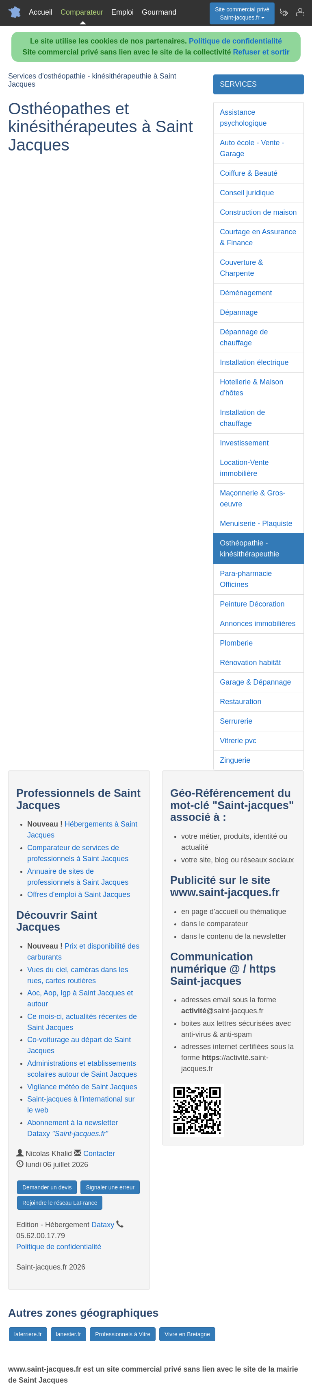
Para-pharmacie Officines (246, 579)
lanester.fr (68, 1334)
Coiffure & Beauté (248, 173)
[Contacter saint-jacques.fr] (300, 12)
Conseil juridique (247, 193)
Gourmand (159, 12)
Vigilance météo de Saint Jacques (82, 1087)
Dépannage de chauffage (244, 337)
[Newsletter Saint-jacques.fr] (283, 12)
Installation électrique (254, 362)
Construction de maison (258, 212)
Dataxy (102, 1225)
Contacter (99, 1154)
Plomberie (236, 643)
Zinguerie (235, 760)
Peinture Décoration (252, 604)
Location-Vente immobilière (244, 468)
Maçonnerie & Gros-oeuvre (252, 498)
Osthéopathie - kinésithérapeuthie (249, 548)
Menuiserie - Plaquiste (256, 523)
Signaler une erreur (110, 1187)
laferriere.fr (28, 1334)
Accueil (40, 12)
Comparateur (82, 12)
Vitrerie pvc (238, 741)
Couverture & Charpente (241, 267)
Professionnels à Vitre (122, 1334)
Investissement (244, 443)
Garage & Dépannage (255, 682)
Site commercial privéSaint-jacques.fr (242, 13)
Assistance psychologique (243, 117)
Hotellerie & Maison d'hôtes (251, 387)
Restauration (240, 702)
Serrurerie (236, 721)
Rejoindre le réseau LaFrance (59, 1203)
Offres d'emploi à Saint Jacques (78, 894)
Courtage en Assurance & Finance (258, 237)
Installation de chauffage (242, 418)
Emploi (122, 12)
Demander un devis (47, 1187)
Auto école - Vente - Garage (252, 148)
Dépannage (239, 312)
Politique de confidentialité (235, 41)
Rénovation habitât (250, 663)
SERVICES (238, 84)
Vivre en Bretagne (187, 1334)
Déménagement (246, 293)
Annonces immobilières (257, 624)
